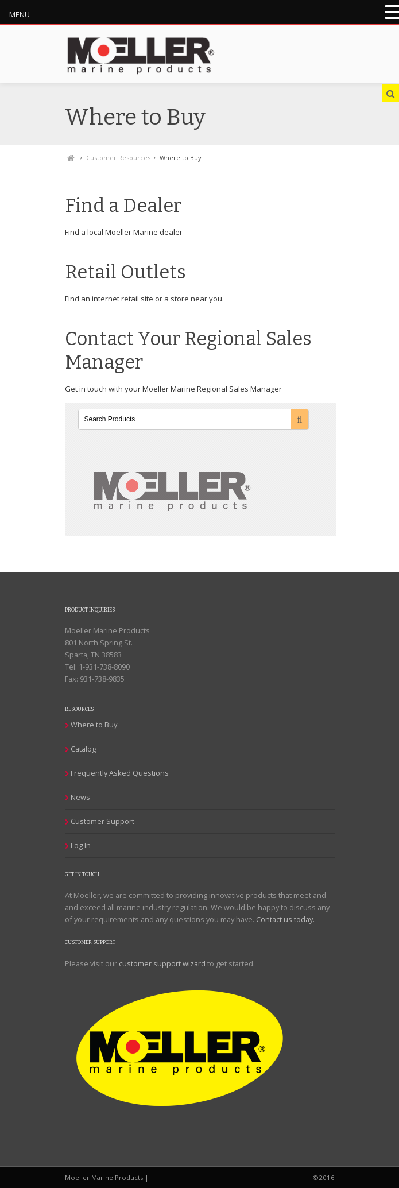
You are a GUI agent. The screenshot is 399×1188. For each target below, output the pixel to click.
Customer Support (102, 821)
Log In (81, 845)
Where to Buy (94, 724)
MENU (19, 14)
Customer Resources (118, 157)
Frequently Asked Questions (120, 773)
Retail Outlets (125, 272)
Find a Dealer (123, 206)
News (80, 797)
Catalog (83, 749)
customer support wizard (162, 963)
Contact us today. (285, 919)
